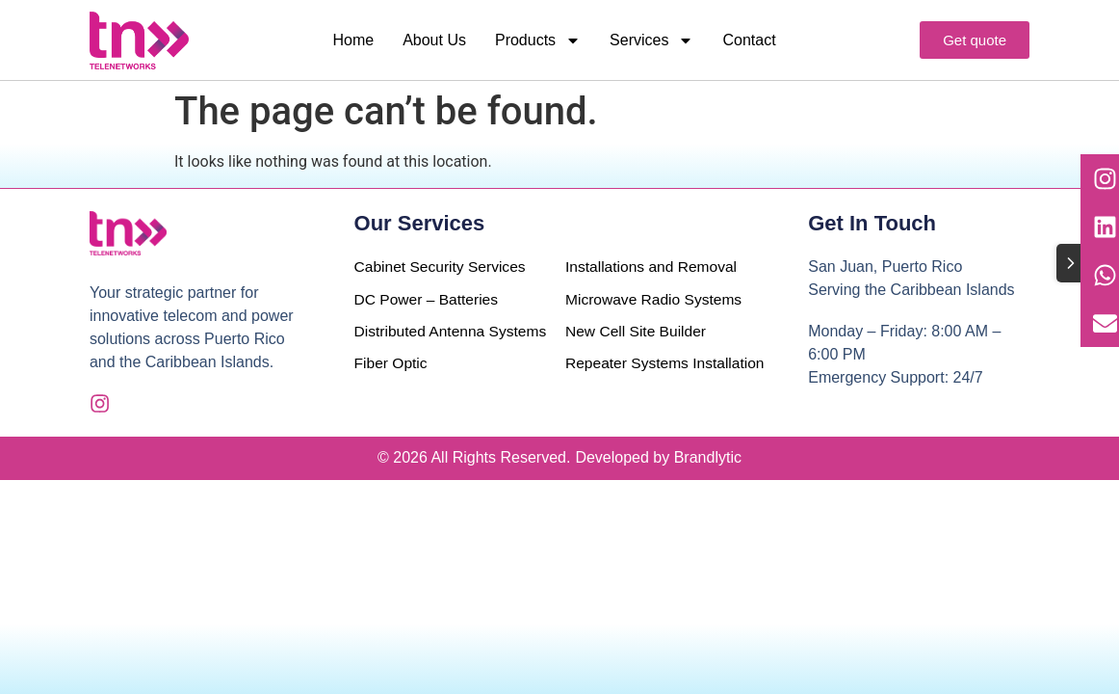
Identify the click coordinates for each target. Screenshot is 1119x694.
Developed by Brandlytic (658, 459)
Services (651, 40)
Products (538, 40)
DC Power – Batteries (428, 299)
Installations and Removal (653, 266)
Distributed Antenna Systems (421, 343)
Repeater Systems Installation (663, 365)
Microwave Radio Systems (656, 299)
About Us (434, 40)
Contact (748, 40)
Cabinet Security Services (442, 266)
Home (353, 40)
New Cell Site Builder (637, 332)
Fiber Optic (391, 388)
